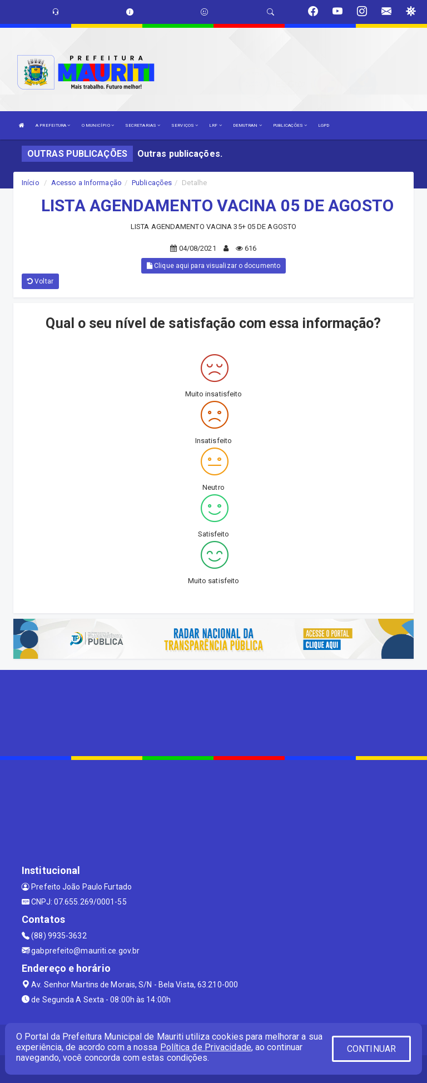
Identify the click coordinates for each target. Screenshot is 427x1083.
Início (30, 182)
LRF (215, 125)
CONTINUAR (371, 1049)
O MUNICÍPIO (98, 125)
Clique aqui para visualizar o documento (213, 266)
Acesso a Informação (86, 182)
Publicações (152, 182)
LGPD (323, 125)
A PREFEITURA (53, 125)
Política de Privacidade (205, 1047)
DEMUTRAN (247, 125)
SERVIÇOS (184, 125)
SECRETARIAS (142, 125)
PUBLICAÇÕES (290, 125)
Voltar (40, 281)
